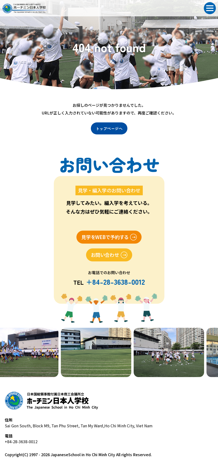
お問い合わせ (105, 254)
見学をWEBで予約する (104, 237)
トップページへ (109, 128)
